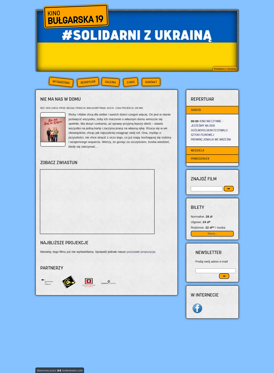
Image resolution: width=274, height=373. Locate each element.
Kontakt (151, 82)
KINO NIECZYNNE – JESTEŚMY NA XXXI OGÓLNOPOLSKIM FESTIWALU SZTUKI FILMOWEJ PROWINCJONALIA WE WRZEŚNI (211, 130)
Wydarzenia (61, 82)
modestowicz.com (70, 370)
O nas (131, 82)
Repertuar (87, 82)
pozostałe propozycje (141, 251)
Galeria (110, 82)
